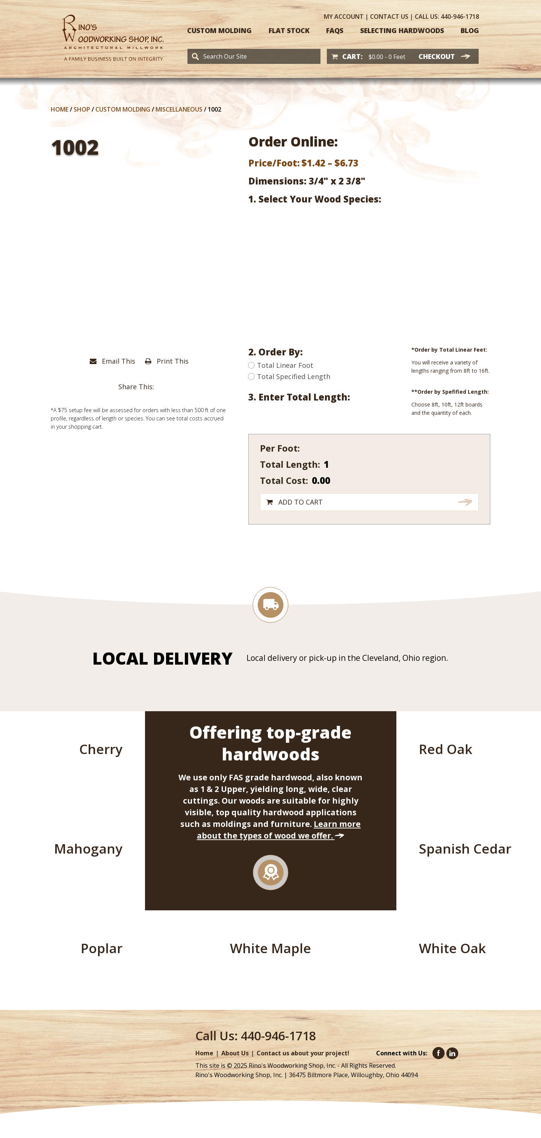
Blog (470, 30)
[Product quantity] (374, 464)
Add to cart (300, 501)
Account (344, 16)
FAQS (334, 30)
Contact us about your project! (303, 1053)
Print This (167, 361)
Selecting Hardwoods (402, 30)
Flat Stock (289, 30)
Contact (389, 16)
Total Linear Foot (280, 365)
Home (59, 109)
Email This (112, 361)
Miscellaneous (179, 109)
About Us (235, 1053)
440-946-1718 (447, 16)
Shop (82, 109)
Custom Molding (219, 30)
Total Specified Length (289, 376)
